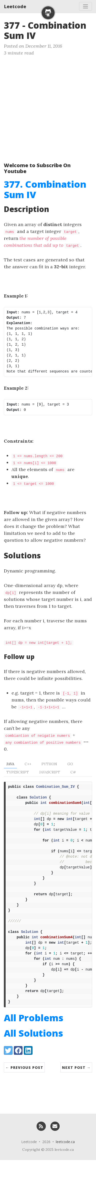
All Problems (33, 1039)
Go (70, 764)
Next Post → (76, 1088)
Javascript (49, 772)
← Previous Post (24, 1088)
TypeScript (17, 772)
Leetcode (15, 6)
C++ (28, 764)
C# (73, 772)
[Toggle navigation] (85, 6)
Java (10, 764)
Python (49, 764)
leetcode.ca (65, 1162)
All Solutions (33, 1054)
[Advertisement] (48, 107)
